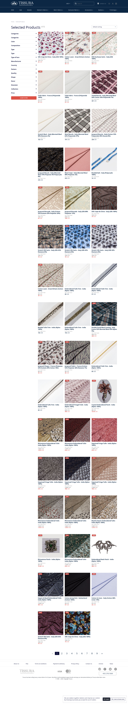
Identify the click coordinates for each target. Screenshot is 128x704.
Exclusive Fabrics (73, 10)
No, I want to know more (118, 699)
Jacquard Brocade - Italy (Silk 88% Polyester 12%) (76, 212)
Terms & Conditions (40, 664)
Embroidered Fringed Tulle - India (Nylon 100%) (76, 405)
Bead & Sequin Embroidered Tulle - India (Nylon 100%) (104, 521)
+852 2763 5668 (108, 673)
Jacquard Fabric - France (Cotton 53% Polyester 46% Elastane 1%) (76, 367)
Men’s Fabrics (58, 10)
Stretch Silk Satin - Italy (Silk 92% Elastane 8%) (49, 251)
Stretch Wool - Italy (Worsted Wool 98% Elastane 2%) (50, 135)
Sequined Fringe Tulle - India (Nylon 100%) (104, 444)
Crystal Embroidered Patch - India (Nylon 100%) (103, 405)
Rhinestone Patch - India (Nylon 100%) (49, 560)
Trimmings (113, 10)
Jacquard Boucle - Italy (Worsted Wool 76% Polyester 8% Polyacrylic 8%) (50, 174)
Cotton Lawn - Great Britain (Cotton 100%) (77, 58)
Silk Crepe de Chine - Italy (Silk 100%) (50, 57)
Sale (20, 10)
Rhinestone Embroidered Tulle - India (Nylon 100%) (49, 444)
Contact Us (101, 3)
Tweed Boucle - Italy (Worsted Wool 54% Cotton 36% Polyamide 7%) (104, 96)
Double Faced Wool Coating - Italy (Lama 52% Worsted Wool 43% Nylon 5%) (104, 329)
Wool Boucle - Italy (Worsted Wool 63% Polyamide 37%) (76, 135)
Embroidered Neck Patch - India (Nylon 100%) (103, 560)
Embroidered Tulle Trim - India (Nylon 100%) (75, 289)
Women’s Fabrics (42, 10)
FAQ (27, 664)
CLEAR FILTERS (24, 98)
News (111, 664)
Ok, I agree (106, 699)
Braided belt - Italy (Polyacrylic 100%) (102, 174)
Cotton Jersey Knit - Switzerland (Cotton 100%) (76, 599)
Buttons (100, 10)
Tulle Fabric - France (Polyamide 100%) (49, 96)
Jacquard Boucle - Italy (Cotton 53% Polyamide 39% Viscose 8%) (104, 135)
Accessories (88, 10)
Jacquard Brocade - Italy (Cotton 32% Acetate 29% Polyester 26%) (49, 212)
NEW (12, 10)
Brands (29, 10)
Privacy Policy (75, 664)
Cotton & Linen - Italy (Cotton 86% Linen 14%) (103, 599)
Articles (101, 664)
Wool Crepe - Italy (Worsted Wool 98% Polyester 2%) (76, 174)
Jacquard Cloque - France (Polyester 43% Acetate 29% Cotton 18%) (50, 367)
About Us (16, 664)
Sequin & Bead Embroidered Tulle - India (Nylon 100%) (50, 599)
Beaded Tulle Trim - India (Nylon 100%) (49, 328)
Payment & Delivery (59, 664)
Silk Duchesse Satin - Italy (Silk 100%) (102, 58)
